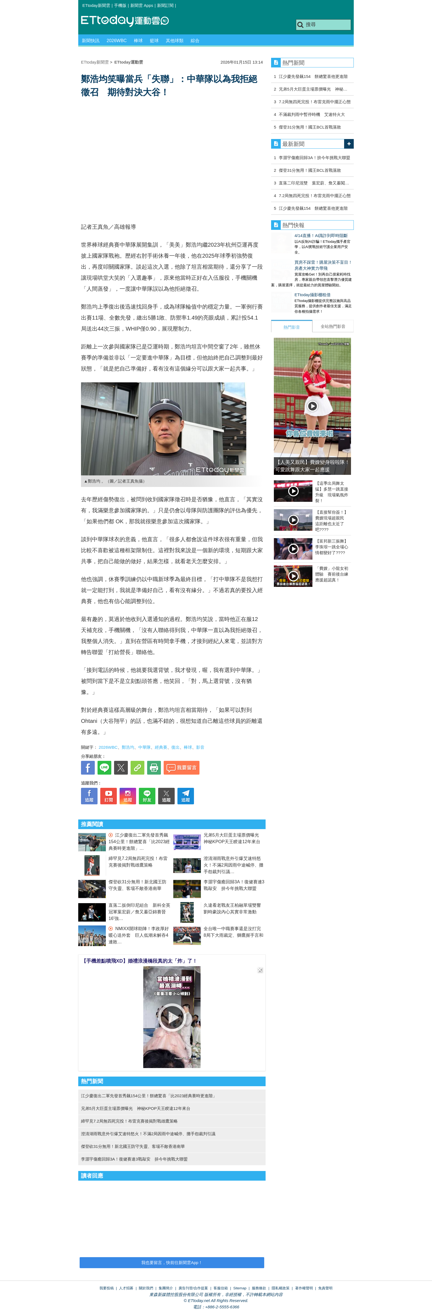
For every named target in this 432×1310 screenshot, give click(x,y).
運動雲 (129, 21)
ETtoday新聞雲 (96, 5)
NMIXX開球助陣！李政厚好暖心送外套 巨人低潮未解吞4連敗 (139, 935)
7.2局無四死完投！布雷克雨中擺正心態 (315, 101)
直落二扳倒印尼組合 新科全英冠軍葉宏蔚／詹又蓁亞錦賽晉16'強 (139, 912)
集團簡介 (166, 1288)
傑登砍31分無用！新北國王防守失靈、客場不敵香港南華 (133, 1146)
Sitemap (240, 1288)
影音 (200, 747)
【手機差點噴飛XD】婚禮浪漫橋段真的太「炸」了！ (139, 961)
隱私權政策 (281, 1288)
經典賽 (161, 747)
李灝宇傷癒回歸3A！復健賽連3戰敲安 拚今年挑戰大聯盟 (134, 1159)
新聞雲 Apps (141, 5)
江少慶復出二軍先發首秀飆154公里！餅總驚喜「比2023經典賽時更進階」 (139, 842)
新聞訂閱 (165, 5)
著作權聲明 (304, 1288)
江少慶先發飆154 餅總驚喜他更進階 (313, 76)
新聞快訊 (90, 40)
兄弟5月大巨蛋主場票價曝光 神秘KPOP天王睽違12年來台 (138, 1108)
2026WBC (117, 40)
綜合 (195, 40)
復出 (175, 747)
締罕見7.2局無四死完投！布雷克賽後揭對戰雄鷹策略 (129, 1121)
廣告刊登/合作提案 (193, 1288)
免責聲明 (325, 1288)
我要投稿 (106, 1288)
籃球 (154, 40)
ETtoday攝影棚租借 (289, 289)
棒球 (138, 40)
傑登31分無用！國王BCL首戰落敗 (310, 127)
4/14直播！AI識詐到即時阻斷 (297, 235)
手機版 (120, 5)
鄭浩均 (128, 747)
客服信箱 (221, 1288)
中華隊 (144, 747)
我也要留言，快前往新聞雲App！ (171, 1262)
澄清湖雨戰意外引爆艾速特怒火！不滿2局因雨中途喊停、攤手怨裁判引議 (233, 865)
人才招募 (126, 1288)
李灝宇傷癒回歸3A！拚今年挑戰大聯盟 (314, 157)
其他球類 (174, 40)
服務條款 (259, 1288)
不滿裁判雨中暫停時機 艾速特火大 (312, 114)
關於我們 (146, 1288)
